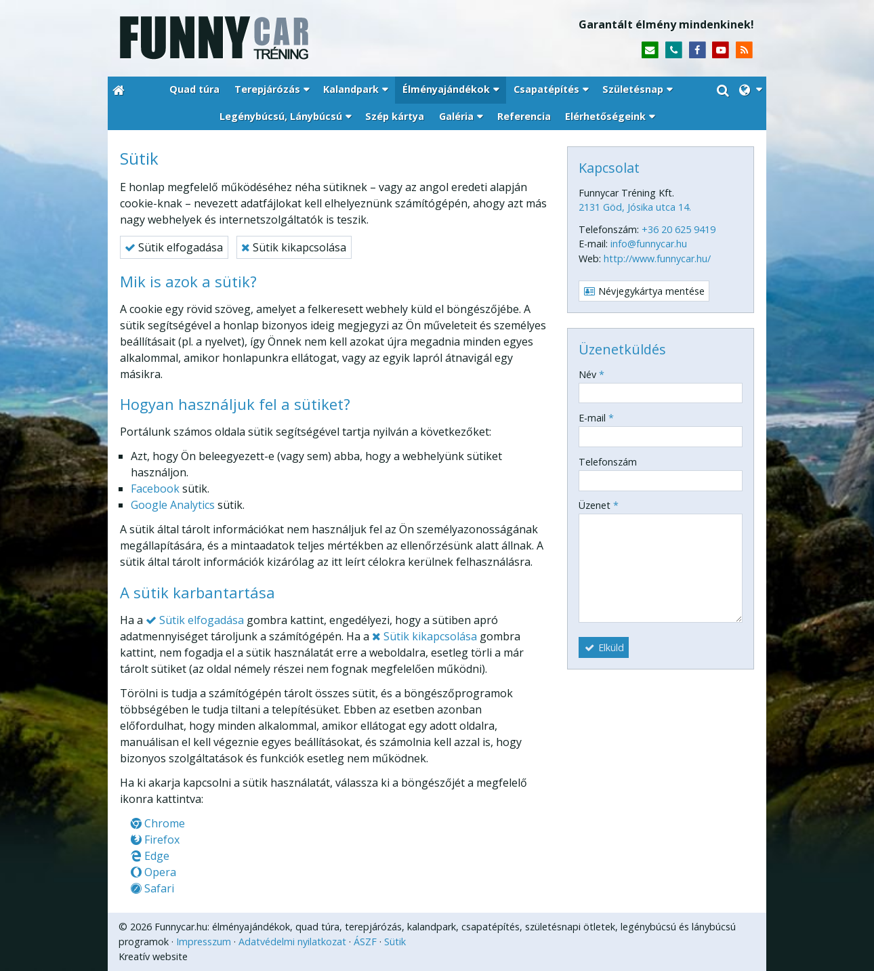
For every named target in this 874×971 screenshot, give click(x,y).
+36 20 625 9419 (678, 229)
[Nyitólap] (273, 38)
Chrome (158, 823)
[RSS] (744, 50)
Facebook (155, 488)
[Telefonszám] (674, 50)
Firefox (155, 839)
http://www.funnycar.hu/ (657, 258)
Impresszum (203, 941)
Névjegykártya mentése (644, 291)
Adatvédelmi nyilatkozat (292, 941)
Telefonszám (608, 461)
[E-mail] (650, 50)
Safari (152, 888)
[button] (750, 90)
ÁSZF (365, 941)
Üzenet (599, 505)
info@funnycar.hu (648, 243)
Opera (153, 872)
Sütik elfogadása (174, 247)
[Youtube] (720, 50)
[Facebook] (697, 50)
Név (591, 374)
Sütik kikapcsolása (293, 247)
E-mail (596, 417)
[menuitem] (194, 90)
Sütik (395, 941)
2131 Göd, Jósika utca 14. (635, 207)
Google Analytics (173, 504)
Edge (150, 855)
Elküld (604, 647)
